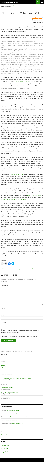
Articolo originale (37, 18)
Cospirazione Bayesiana (9, 2)
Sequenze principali (21, 5)
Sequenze (14, 5)
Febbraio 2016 (5, 445)
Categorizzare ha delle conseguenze (12, 269)
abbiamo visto (7, 27)
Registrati (3, 367)
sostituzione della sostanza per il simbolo (13, 199)
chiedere (29, 195)
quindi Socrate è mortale (23, 81)
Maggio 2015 (4, 452)
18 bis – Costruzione (11, 420)
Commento (5, 285)
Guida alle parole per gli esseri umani (35, 5)
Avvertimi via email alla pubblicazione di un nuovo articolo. (19, 336)
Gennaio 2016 (5, 448)
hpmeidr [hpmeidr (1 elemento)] (2, 434)
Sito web (3, 322)
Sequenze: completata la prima (9, 392)
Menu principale (42, 2)
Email (3, 315)
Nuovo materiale (5, 383)
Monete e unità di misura (12, 410)
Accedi (3, 365)
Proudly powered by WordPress (16, 460)
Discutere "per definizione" (34, 269)
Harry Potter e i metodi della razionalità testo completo (16, 378)
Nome (3, 308)
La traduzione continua (7, 387)
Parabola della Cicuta (16, 174)
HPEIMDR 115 (5, 397)
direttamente (37, 195)
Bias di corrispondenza (13, 413)
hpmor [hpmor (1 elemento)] (6, 434)
